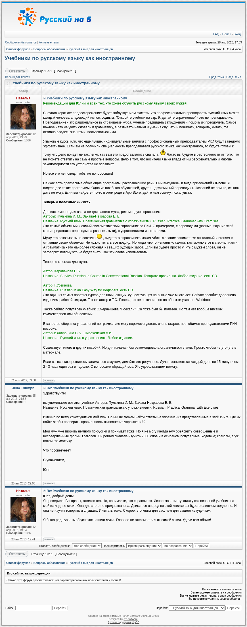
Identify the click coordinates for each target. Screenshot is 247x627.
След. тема (233, 77)
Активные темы (49, 42)
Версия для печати (17, 77)
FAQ (216, 34)
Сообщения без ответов (21, 42)
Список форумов (18, 49)
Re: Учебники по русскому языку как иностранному (90, 388)
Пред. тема (216, 77)
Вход (237, 34)
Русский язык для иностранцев (91, 49)
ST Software (130, 619)
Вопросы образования (50, 49)
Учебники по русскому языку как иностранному (70, 58)
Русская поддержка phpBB (123, 622)
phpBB (115, 616)
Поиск (226, 34)
